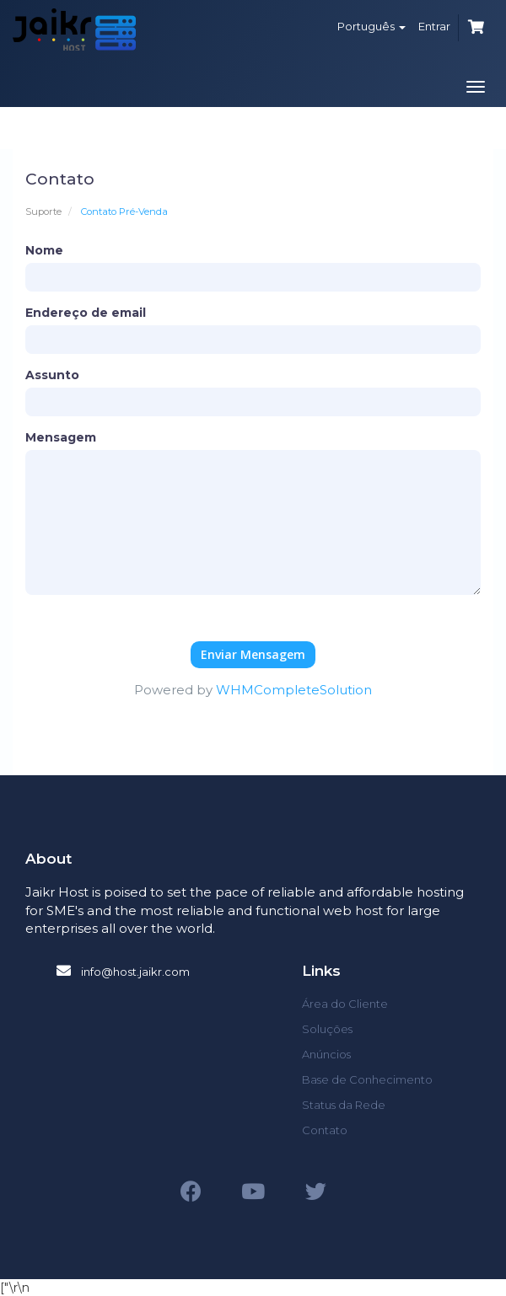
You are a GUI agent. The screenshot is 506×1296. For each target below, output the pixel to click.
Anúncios (326, 1054)
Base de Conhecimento (367, 1079)
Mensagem (60, 437)
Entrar (434, 26)
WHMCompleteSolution (294, 690)
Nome (44, 250)
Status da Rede (343, 1104)
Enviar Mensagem (253, 654)
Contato (324, 1130)
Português (371, 26)
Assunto (52, 375)
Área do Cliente (345, 1003)
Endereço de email (85, 312)
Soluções (327, 1029)
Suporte (43, 211)
